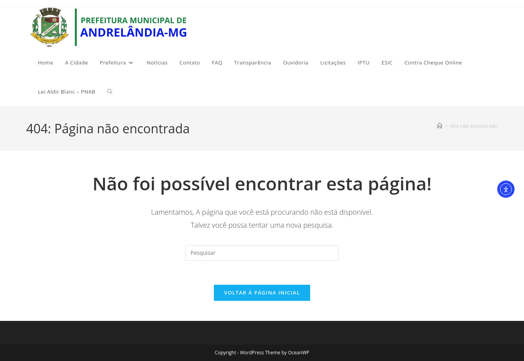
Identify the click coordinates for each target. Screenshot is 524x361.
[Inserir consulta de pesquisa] (262, 253)
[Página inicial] (439, 125)
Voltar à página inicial (262, 292)
